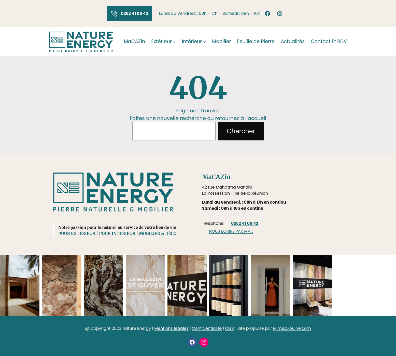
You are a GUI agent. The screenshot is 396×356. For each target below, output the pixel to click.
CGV (229, 328)
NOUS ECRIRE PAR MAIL (231, 231)
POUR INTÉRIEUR (117, 233)
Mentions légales (171, 328)
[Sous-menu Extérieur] (174, 41)
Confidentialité (207, 328)
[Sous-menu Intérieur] (204, 41)
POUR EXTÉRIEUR (76, 233)
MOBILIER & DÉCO (157, 233)
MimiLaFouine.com (292, 328)
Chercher (241, 131)
